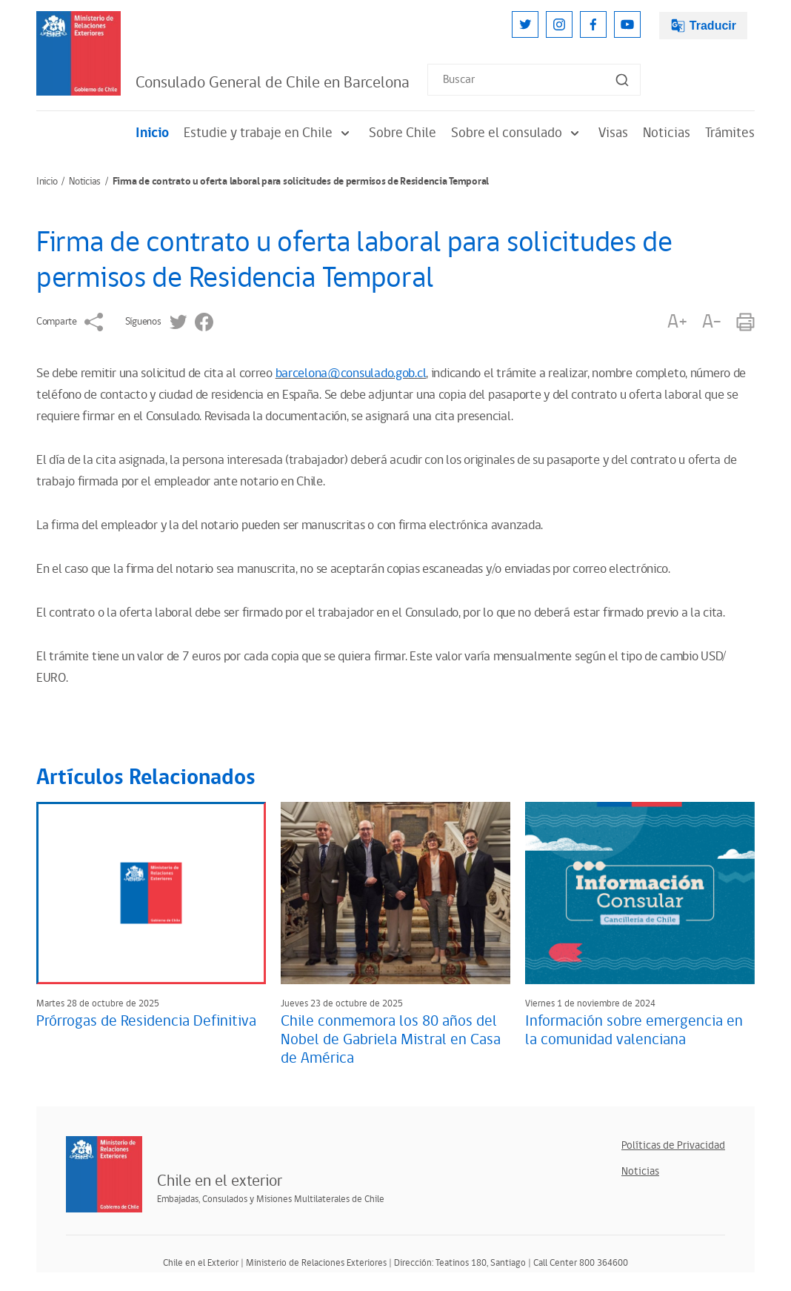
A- (711, 322)
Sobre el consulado (517, 133)
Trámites (730, 133)
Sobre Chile (402, 133)
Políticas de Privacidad (673, 1145)
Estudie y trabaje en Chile (269, 133)
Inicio (152, 133)
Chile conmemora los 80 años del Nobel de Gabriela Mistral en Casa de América (391, 1039)
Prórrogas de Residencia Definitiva (146, 1021)
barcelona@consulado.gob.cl (351, 373)
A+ (677, 322)
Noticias (666, 133)
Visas (613, 133)
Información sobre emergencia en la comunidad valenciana (634, 1030)
